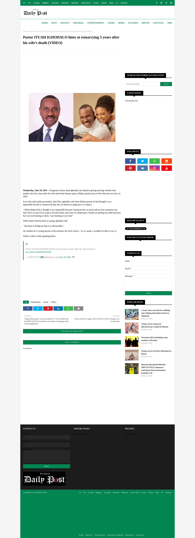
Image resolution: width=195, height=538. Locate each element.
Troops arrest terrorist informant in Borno (156, 352)
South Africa (86, 3)
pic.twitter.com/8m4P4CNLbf (38, 252)
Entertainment (35, 302)
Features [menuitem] (133, 23)
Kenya (96, 3)
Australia (55, 3)
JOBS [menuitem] (169, 23)
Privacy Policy (100, 535)
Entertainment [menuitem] (95, 23)
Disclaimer (130, 535)
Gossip (45, 302)
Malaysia (74, 3)
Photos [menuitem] (146, 23)
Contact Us (140, 535)
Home (25, 31)
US (24, 3)
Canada (36, 3)
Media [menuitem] (121, 23)
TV (117, 3)
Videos (31, 31)
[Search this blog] (142, 84)
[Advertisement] (72, 72)
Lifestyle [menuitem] (158, 23)
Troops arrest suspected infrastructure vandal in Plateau (154, 325)
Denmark (65, 3)
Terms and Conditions (115, 535)
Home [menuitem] (45, 23)
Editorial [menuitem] (78, 23)
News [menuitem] (54, 23)
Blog (111, 3)
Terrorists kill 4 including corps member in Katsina (154, 338)
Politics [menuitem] (65, 23)
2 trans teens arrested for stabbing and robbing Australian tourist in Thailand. (155, 313)
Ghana (104, 3)
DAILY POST (42, 492)
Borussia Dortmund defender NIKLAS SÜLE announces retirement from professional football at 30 (153, 369)
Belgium (45, 3)
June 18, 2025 (65, 257)
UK (29, 3)
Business (124, 3)
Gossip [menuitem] (111, 23)
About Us (88, 535)
